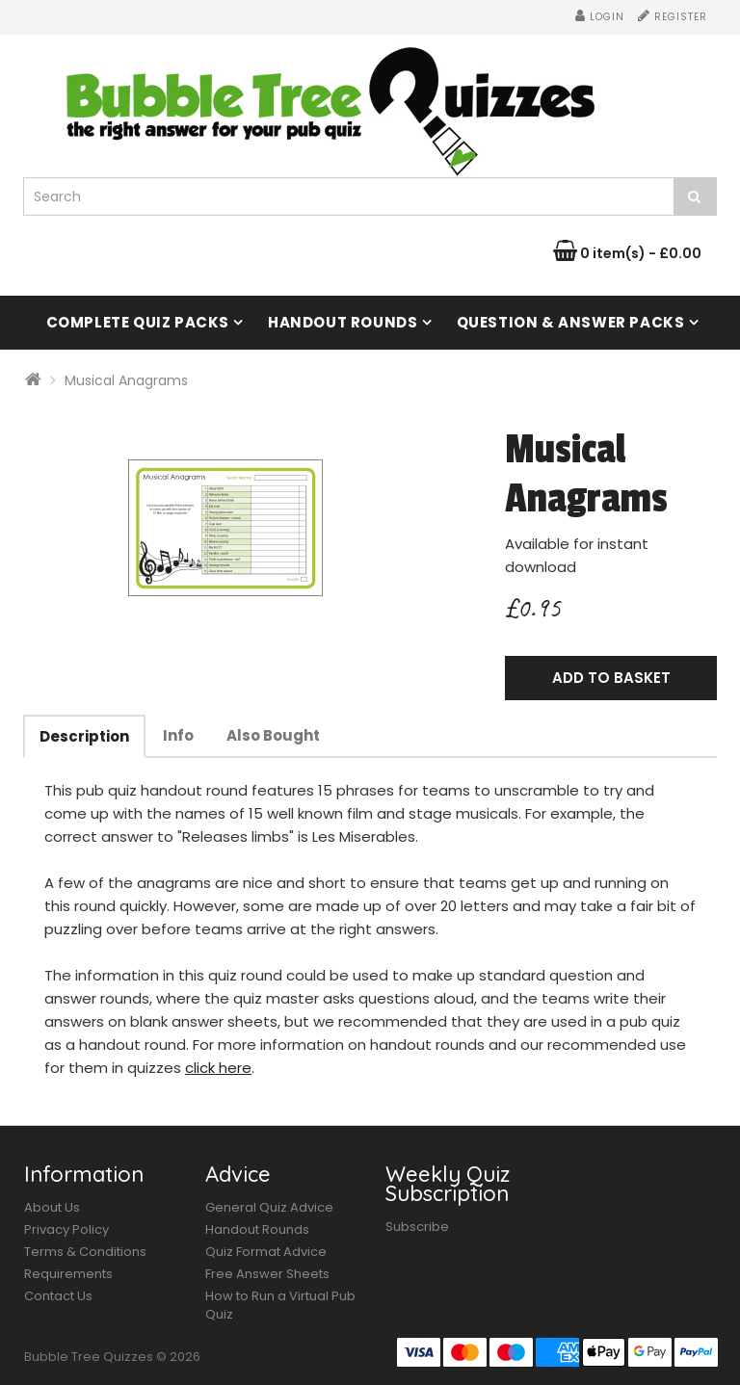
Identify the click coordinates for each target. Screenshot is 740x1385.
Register (672, 17)
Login (599, 17)
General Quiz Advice (269, 1207)
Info (178, 735)
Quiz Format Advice (266, 1251)
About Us (52, 1207)
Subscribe (417, 1226)
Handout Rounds (342, 322)
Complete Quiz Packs (137, 322)
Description (84, 736)
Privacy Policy (66, 1229)
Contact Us (58, 1296)
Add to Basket (611, 677)
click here (218, 1068)
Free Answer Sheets (267, 1274)
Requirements (68, 1274)
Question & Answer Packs (571, 322)
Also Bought (273, 735)
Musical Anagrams (126, 380)
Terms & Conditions (85, 1251)
